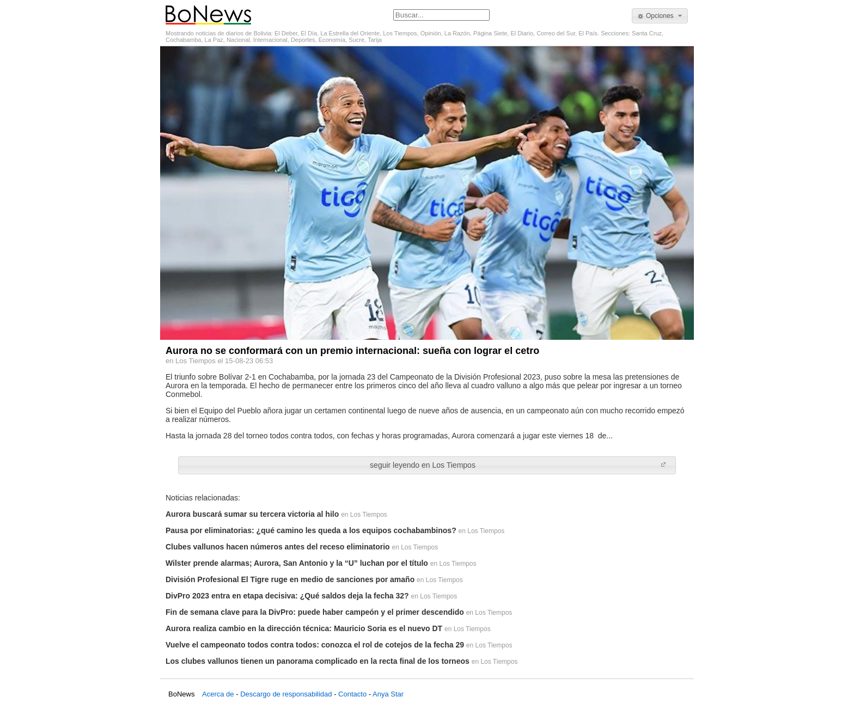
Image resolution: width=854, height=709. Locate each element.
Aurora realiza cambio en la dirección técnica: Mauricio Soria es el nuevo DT (304, 628)
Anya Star (388, 694)
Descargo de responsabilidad (286, 694)
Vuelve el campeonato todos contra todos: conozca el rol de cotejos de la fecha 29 (315, 644)
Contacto (352, 694)
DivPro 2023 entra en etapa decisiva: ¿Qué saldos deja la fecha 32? (287, 595)
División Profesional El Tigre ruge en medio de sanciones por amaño (290, 579)
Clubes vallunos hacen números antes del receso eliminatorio (278, 546)
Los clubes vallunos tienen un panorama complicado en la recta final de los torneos (317, 661)
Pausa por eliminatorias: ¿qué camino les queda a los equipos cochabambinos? (311, 530)
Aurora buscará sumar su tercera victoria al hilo (252, 514)
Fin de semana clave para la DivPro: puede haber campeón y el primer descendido (315, 612)
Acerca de (218, 694)
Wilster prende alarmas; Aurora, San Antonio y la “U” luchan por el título (297, 563)
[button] (660, 15)
